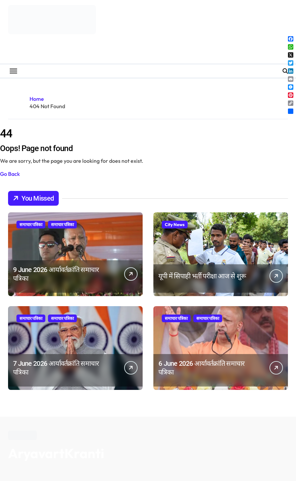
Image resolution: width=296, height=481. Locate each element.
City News (175, 224)
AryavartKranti (56, 453)
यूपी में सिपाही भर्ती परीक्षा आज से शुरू (202, 276)
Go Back (10, 173)
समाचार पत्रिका (30, 224)
